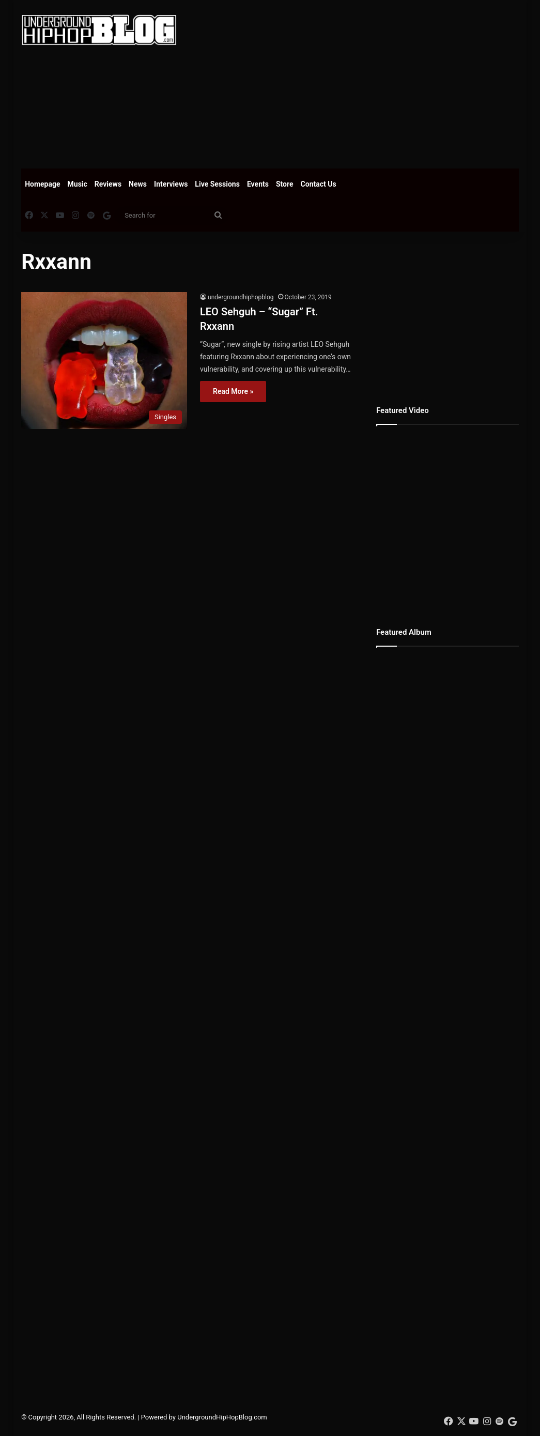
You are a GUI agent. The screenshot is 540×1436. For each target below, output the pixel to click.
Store (285, 184)
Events (258, 184)
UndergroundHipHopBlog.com (222, 1417)
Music (77, 184)
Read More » (233, 391)
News (138, 184)
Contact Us (318, 184)
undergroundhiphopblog (241, 297)
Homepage (42, 184)
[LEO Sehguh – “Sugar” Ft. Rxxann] (104, 360)
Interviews (171, 184)
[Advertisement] (365, 82)
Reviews (108, 184)
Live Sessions (217, 184)
